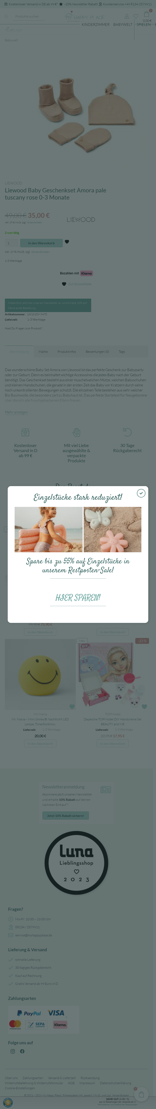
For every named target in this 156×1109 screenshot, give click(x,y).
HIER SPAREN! (78, 598)
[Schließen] (141, 493)
